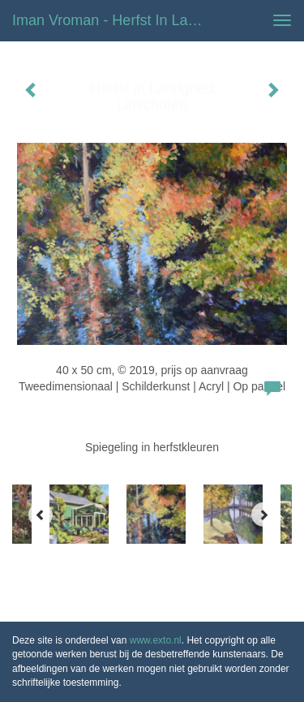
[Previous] (40, 514)
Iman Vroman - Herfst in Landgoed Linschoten (116, 20)
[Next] (263, 514)
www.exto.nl (156, 640)
